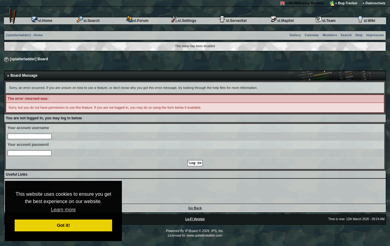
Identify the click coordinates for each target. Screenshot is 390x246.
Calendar (312, 35)
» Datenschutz (374, 3)
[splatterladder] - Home (24, 35)
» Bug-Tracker (343, 3)
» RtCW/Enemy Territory (302, 3)
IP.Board (191, 231)
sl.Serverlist (232, 21)
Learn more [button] (63, 209)
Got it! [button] (63, 225)
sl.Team (325, 21)
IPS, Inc (217, 231)
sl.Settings (184, 21)
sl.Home (41, 21)
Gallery (295, 35)
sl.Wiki (365, 21)
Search (346, 35)
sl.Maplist (282, 21)
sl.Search (88, 21)
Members (330, 35)
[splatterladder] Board (29, 59)
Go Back (195, 208)
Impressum (375, 35)
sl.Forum (137, 21)
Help (359, 35)
